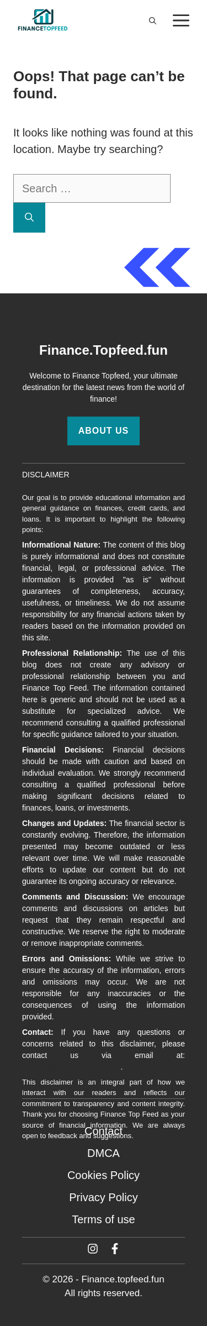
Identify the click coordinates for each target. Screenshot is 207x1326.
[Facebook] (114, 1248)
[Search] (29, 218)
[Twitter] (92, 1248)
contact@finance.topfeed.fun (71, 1066)
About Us (103, 430)
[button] (152, 21)
